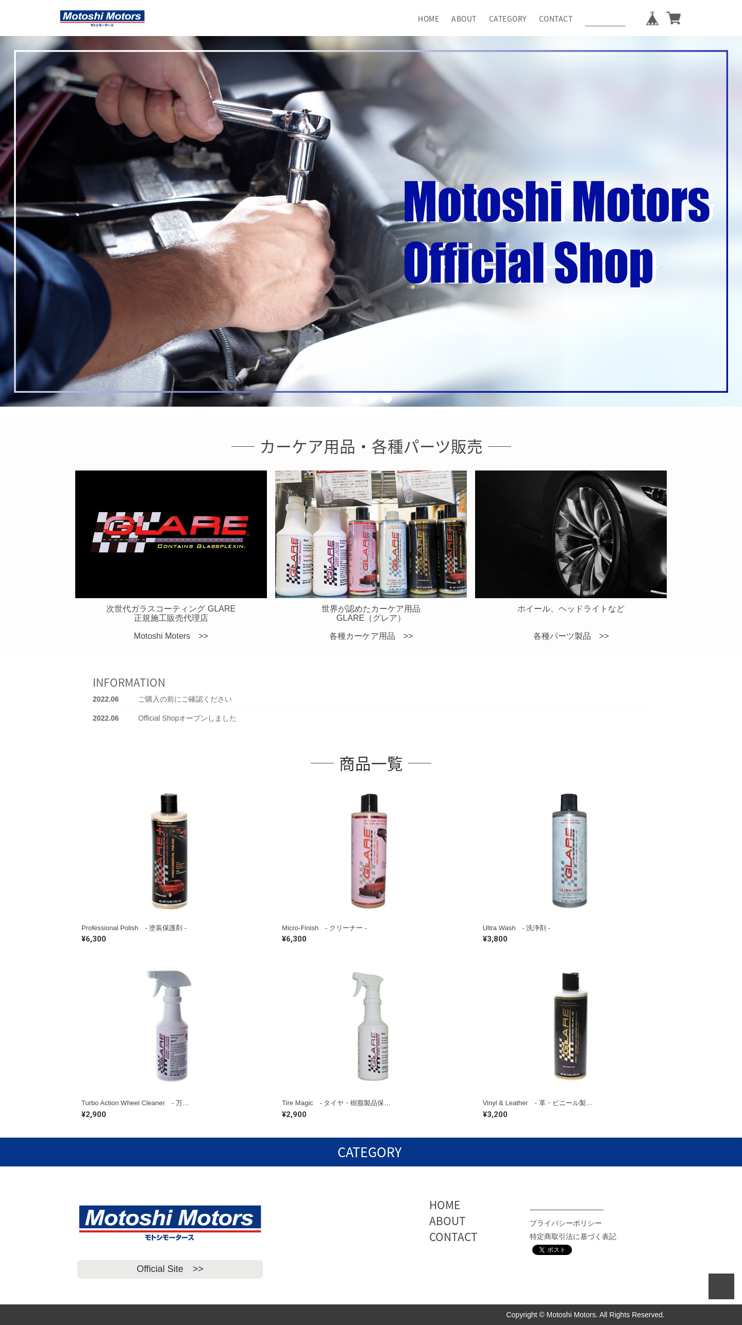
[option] (371, 221)
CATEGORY (508, 18)
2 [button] (371, 414)
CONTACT (556, 18)
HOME (428, 18)
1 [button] (355, 414)
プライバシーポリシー (566, 1223)
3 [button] (386, 414)
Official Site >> (170, 1269)
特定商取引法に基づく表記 (573, 1236)
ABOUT (464, 18)
